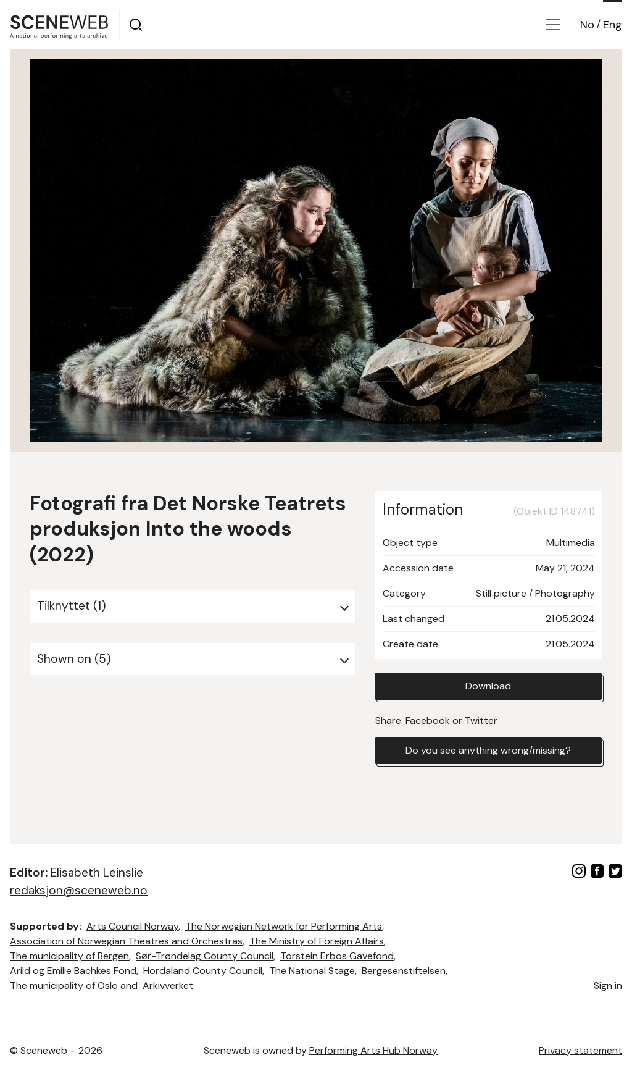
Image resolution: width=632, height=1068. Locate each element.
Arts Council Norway (132, 926)
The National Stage (312, 970)
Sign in (608, 985)
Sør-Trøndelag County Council (204, 955)
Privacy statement (580, 1050)
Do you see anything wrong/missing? (488, 750)
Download (488, 685)
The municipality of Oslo (64, 985)
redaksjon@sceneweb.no (79, 890)
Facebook (427, 720)
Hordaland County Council (202, 970)
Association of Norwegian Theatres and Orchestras (126, 941)
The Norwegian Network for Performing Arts (283, 926)
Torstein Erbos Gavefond (337, 955)
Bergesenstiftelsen (404, 970)
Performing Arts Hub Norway (373, 1050)
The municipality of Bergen (69, 955)
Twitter (481, 720)
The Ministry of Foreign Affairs (316, 941)
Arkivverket (168, 985)
